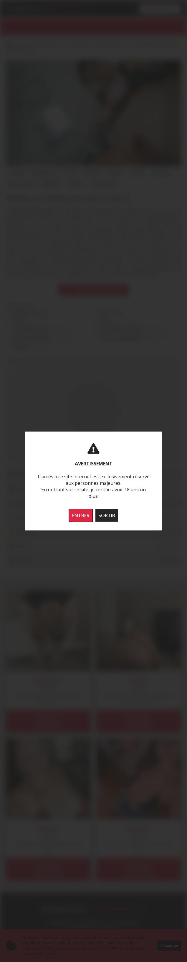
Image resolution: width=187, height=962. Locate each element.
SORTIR (106, 515)
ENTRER (81, 515)
